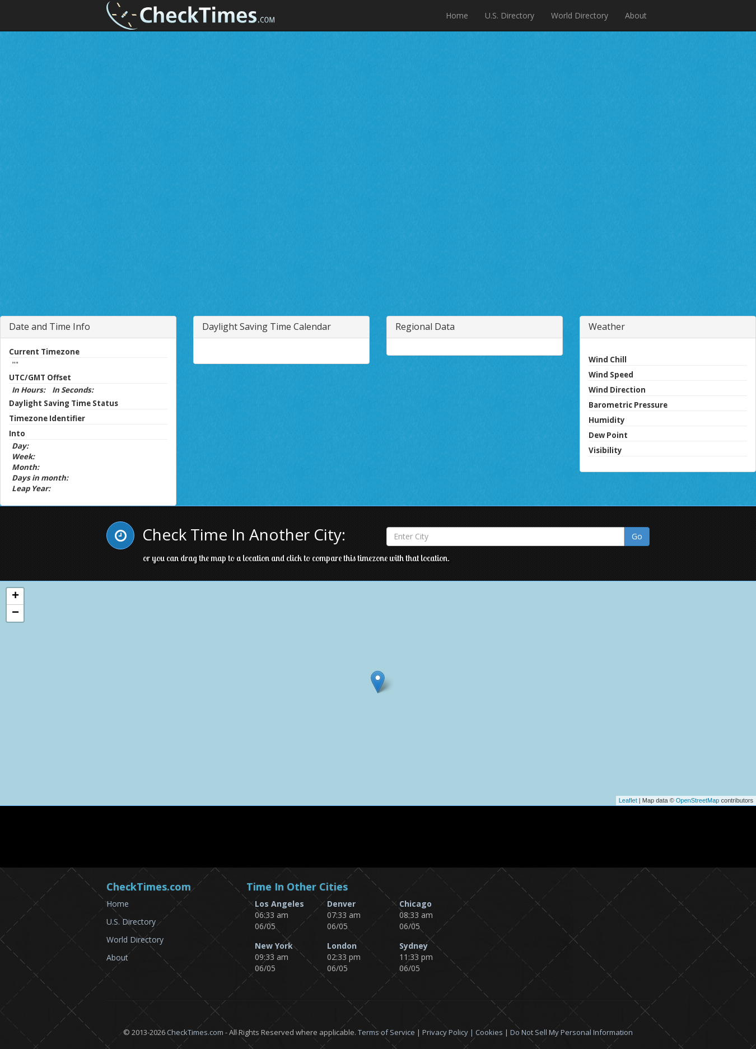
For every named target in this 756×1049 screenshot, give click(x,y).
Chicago (415, 903)
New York (274, 945)
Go (637, 536)
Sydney (413, 945)
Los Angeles (279, 903)
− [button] (15, 613)
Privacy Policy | (448, 1032)
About (636, 15)
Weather (607, 326)
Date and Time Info (49, 326)
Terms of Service (386, 1032)
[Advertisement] (209, 209)
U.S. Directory (509, 15)
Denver (341, 903)
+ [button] (15, 596)
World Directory (579, 15)
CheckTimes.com (195, 1032)
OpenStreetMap (698, 800)
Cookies (489, 1032)
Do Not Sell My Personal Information (571, 1032)
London (342, 945)
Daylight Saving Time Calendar (266, 326)
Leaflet (628, 800)
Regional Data (425, 326)
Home (457, 15)
